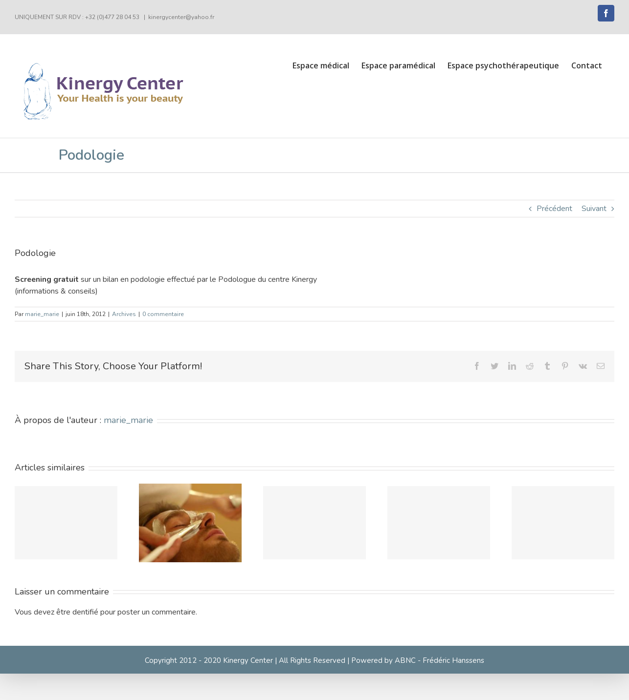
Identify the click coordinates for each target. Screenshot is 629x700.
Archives (124, 314)
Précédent (554, 208)
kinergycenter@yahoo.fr (181, 17)
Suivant (594, 208)
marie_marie (42, 314)
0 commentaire (163, 314)
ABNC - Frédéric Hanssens (439, 660)
